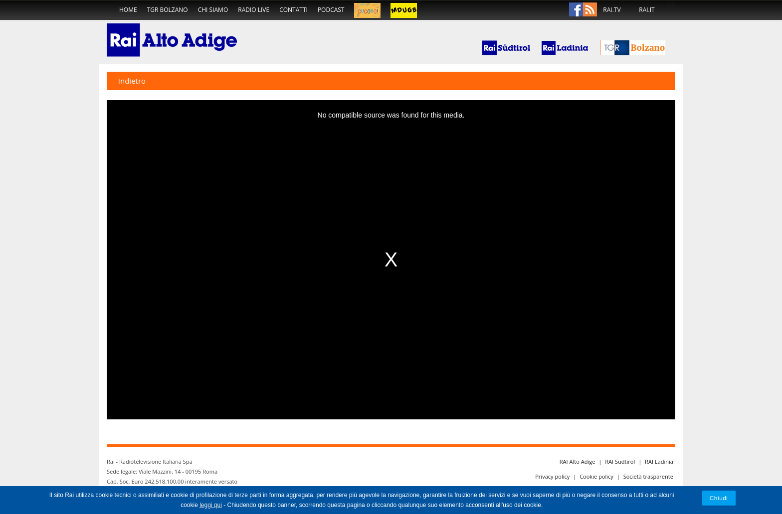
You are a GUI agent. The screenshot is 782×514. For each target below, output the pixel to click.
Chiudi (719, 498)
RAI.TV (611, 9)
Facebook (576, 10)
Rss (590, 10)
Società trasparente (648, 476)
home (128, 9)
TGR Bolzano (167, 9)
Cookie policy (596, 476)
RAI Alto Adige (577, 461)
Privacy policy (552, 476)
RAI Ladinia (659, 461)
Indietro (132, 81)
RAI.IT (646, 9)
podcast (331, 9)
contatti (293, 9)
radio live (253, 9)
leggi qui (210, 505)
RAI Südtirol (620, 461)
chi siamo (213, 9)
